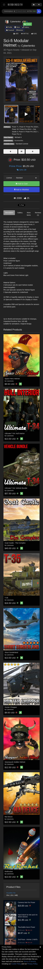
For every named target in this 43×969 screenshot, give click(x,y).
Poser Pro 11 (16, 134)
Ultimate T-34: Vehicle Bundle (16, 488)
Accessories (18, 140)
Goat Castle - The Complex (15, 543)
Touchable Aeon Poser (26, 927)
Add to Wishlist (21, 190)
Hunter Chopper (11, 707)
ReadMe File (10, 893)
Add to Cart (21, 184)
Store (17, 27)
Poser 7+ (15, 127)
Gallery (25, 27)
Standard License (22, 144)
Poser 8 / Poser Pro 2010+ (28, 127)
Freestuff (10, 30)
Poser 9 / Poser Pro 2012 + (28, 132)
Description (9, 213)
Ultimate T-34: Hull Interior (15, 433)
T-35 (6, 598)
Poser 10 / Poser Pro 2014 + (22, 129)
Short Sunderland (11, 652)
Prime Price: (16, 166)
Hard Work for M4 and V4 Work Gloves (27, 916)
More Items (29, 214)
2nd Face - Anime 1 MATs (27, 939)
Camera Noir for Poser (26, 902)
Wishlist (20, 30)
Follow (27, 24)
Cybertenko (28, 45)
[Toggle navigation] (4, 5)
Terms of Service (30, 961)
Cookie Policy (16, 964)
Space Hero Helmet (12, 379)
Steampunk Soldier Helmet (15, 762)
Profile (9, 27)
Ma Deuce (8, 817)
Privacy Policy (32, 964)
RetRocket (9, 871)
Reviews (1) (38, 214)
